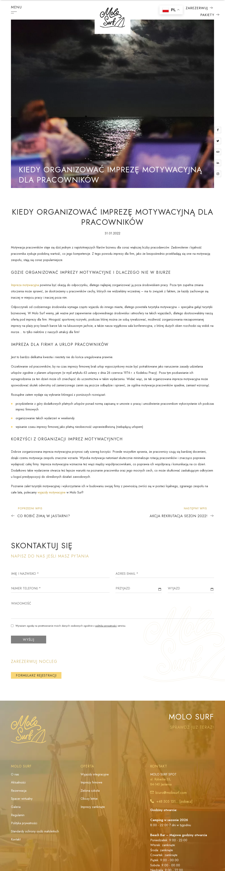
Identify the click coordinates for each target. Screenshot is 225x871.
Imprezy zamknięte (93, 807)
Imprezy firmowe (91, 783)
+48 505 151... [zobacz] (174, 801)
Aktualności (18, 783)
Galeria (16, 807)
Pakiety (204, 15)
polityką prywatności (106, 626)
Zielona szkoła (90, 791)
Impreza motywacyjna (25, 285)
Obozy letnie (89, 799)
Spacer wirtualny (21, 799)
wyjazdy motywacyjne (52, 492)
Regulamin (17, 815)
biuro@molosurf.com (171, 793)
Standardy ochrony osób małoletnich (35, 831)
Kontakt (16, 840)
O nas (15, 774)
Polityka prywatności (24, 823)
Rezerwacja (18, 791)
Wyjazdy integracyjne (95, 774)
